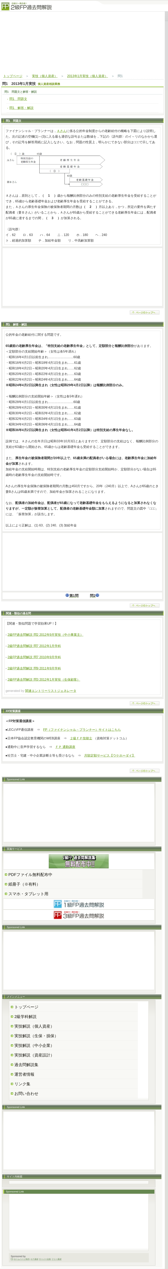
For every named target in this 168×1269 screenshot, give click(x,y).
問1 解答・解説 (21, 108)
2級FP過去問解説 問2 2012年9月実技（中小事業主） (46, 634)
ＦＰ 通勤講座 (65, 747)
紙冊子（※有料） (24, 884)
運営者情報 (24, 1074)
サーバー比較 (45, 1259)
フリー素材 (57, 1259)
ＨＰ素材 (34, 1259)
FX (12, 1259)
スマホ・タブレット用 (28, 894)
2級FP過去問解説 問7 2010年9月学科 (34, 657)
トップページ (12, 76)
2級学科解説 (25, 1016)
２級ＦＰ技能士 (81, 738)
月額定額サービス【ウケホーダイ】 (109, 755)
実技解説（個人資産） (34, 1026)
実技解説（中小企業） (34, 1045)
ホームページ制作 (22, 1259)
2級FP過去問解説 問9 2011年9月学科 (34, 668)
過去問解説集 (26, 1064)
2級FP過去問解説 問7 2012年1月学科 (34, 646)
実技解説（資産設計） (34, 1055)
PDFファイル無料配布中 (30, 874)
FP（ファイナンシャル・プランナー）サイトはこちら (82, 729)
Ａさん (61, 131)
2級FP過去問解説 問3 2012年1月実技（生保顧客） (44, 679)
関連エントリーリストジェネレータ (50, 690)
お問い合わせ (26, 1093)
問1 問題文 (18, 99)
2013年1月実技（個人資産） (87, 76)
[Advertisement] (82, 43)
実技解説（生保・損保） (36, 1036)
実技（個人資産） (45, 76)
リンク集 (22, 1084)
